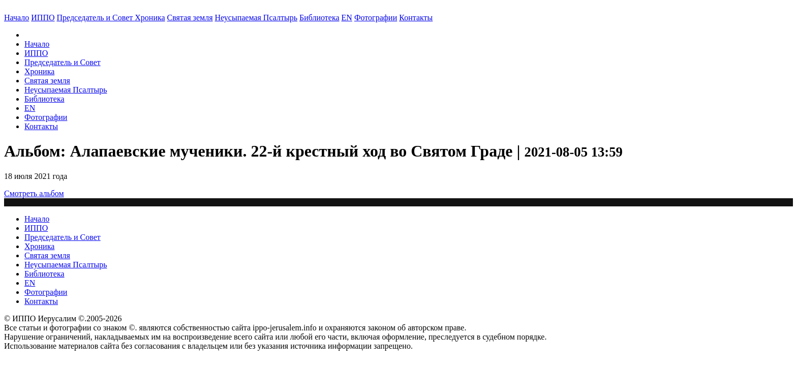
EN (347, 17)
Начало (16, 17)
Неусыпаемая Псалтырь (256, 17)
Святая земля (190, 17)
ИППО (42, 17)
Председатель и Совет (96, 17)
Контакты (41, 126)
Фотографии (45, 117)
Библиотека (319, 17)
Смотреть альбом (34, 193)
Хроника (150, 17)
